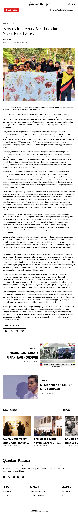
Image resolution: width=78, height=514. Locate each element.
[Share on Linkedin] (17, 331)
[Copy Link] (22, 331)
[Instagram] (14, 477)
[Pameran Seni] (17, 426)
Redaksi (6, 495)
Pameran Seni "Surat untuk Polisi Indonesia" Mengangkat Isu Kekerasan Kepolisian (16, 441)
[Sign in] (73, 3)
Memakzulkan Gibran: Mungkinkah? (56, 387)
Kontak (64, 495)
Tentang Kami (8, 491)
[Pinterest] (23, 477)
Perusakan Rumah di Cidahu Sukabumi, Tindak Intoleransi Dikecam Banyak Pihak (48, 441)
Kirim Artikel (66, 491)
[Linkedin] (18, 477)
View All (68, 409)
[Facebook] (4, 477)
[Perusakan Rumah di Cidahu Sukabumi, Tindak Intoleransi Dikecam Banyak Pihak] (48, 426)
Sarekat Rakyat (42, 511)
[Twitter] (9, 477)
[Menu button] (4, 3)
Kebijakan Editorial (37, 495)
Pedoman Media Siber (38, 491)
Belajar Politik (8, 23)
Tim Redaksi (7, 40)
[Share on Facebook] (6, 331)
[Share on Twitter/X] (12, 331)
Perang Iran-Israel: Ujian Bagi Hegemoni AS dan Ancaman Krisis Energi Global (20, 355)
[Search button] (69, 3)
